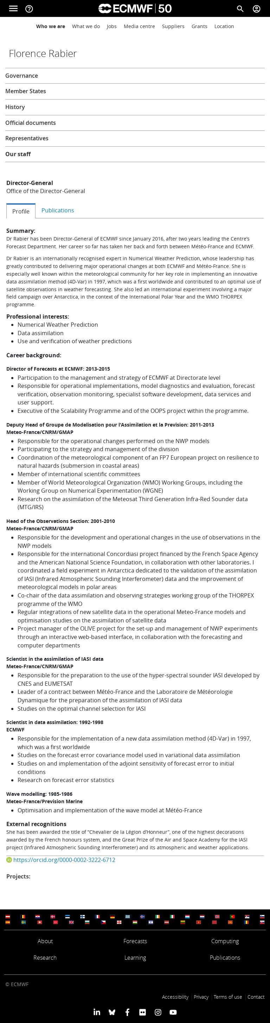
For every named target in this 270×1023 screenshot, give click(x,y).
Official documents (30, 123)
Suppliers (173, 26)
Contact (256, 996)
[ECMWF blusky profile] (112, 1012)
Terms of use (228, 996)
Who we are (50, 26)
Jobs (112, 26)
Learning (135, 957)
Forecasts (135, 941)
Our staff (18, 154)
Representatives (27, 138)
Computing (225, 941)
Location (224, 26)
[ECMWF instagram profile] (157, 1012)
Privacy (201, 996)
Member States (25, 91)
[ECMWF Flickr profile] (142, 1012)
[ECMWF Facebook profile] (127, 1012)
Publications (225, 957)
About (45, 941)
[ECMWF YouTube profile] (173, 1012)
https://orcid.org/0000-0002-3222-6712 (64, 860)
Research (45, 957)
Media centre (139, 26)
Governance (21, 75)
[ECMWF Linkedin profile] (96, 1012)
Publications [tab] (57, 210)
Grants (199, 26)
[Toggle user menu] (257, 8)
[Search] (240, 8)
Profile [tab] (21, 211)
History (15, 107)
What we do (86, 26)
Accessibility (175, 996)
